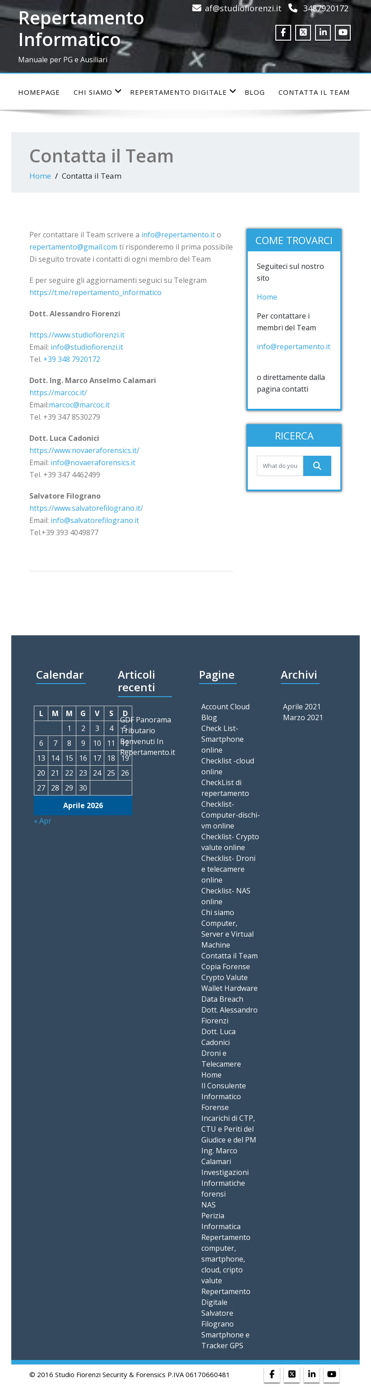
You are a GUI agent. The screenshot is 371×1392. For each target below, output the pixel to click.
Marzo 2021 (303, 717)
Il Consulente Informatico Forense (223, 1096)
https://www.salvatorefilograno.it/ (86, 508)
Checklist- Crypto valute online (230, 842)
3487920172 (325, 8)
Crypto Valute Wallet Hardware (229, 982)
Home (40, 176)
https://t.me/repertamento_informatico (95, 292)
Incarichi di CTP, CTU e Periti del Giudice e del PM (228, 1129)
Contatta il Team (314, 92)
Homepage (39, 92)
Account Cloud (225, 707)
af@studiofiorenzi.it (243, 8)
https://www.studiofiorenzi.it (77, 335)
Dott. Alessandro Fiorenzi (229, 1015)
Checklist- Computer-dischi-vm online (230, 815)
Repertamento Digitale (183, 92)
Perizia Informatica (221, 1221)
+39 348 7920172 (72, 359)
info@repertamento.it (178, 235)
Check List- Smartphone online (222, 739)
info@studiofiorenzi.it (87, 347)
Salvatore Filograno (217, 1318)
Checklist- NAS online (225, 896)
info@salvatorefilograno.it (95, 520)
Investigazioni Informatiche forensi (225, 1183)
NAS (208, 1205)
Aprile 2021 (302, 707)
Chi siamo (98, 92)
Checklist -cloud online (227, 766)
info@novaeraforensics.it (93, 462)
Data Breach (222, 999)
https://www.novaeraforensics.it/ (84, 450)
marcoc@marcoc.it (79, 405)
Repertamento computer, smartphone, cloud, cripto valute (225, 1259)
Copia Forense (225, 966)
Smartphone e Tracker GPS (225, 1340)
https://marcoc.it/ (58, 393)
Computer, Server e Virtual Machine (227, 934)
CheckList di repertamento (225, 787)
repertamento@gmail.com (73, 247)
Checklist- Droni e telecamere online (228, 869)
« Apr (42, 821)
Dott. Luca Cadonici (218, 1037)
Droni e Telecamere (221, 1058)
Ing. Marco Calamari (219, 1156)
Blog (255, 92)
